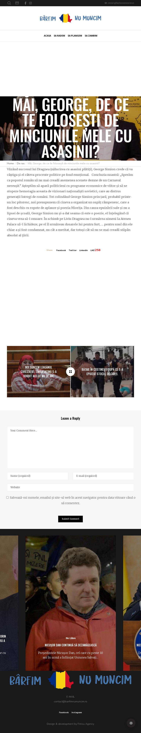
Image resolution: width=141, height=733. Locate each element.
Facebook (61, 250)
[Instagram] (30, 3)
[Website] (70, 487)
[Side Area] (131, 723)
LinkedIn (83, 250)
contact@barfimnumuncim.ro (121, 3)
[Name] (37, 476)
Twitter (73, 250)
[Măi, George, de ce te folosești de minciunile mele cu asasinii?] (70, 371)
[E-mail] (103, 476)
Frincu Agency (86, 724)
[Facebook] (25, 3)
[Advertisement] (70, 69)
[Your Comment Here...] (70, 447)
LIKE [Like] (93, 250)
